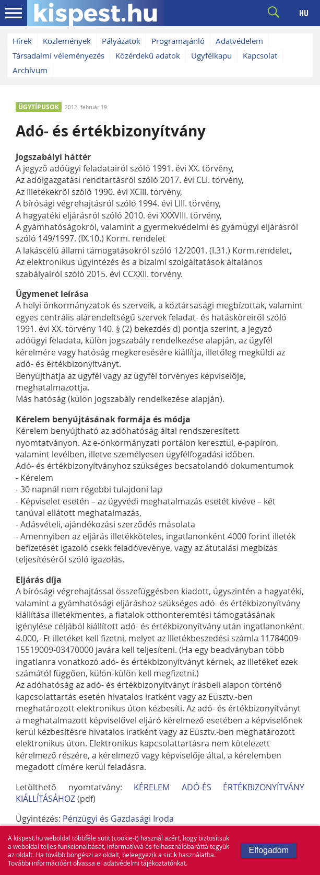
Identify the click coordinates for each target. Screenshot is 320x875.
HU (304, 13)
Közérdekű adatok (147, 55)
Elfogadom (269, 850)
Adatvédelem (239, 41)
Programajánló (178, 41)
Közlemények (67, 41)
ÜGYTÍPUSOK (38, 106)
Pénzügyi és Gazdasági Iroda (118, 818)
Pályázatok (121, 41)
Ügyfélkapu (211, 55)
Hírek (22, 41)
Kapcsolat (260, 55)
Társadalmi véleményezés (58, 55)
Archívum (30, 70)
